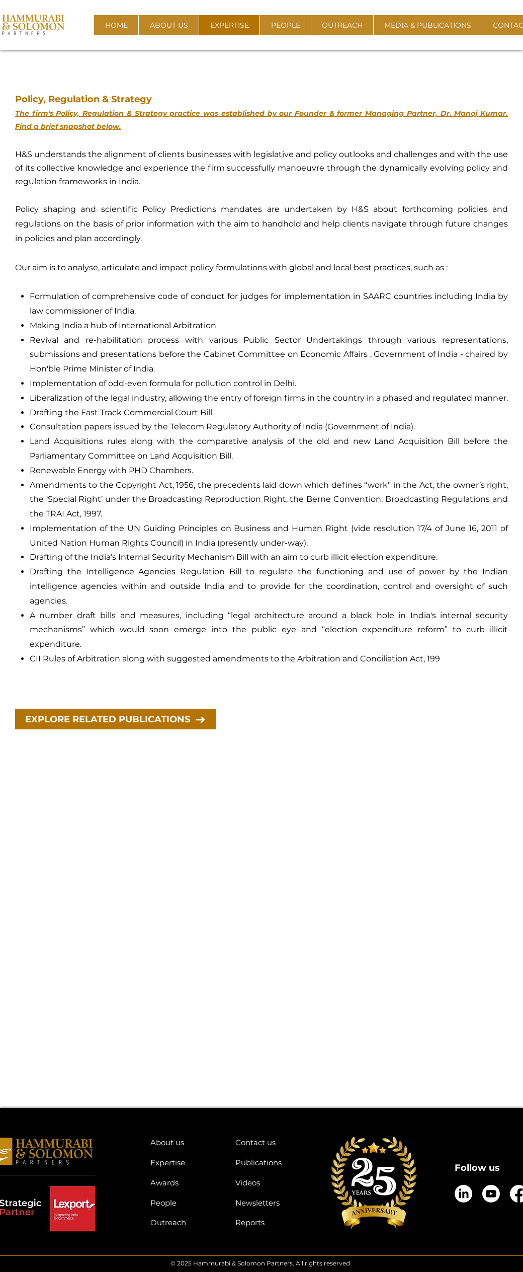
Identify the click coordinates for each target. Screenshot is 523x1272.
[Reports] (270, 1222)
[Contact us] (270, 1142)
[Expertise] (185, 1162)
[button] (168, 25)
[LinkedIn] (463, 1194)
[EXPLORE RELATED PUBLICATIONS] (115, 719)
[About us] (185, 1142)
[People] (185, 1203)
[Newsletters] (270, 1203)
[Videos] (270, 1182)
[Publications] (270, 1162)
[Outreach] (185, 1222)
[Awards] (185, 1182)
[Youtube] (491, 1194)
